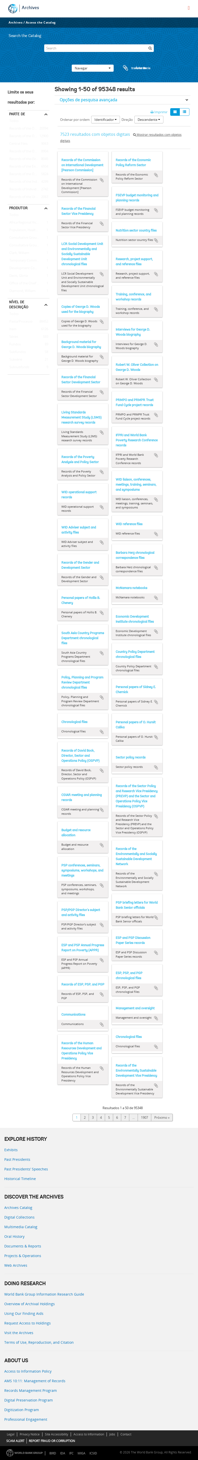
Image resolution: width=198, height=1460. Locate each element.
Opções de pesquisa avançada (88, 100)
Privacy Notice (30, 1434)
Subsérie (15, 360)
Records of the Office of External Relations (28, 129)
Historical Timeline (20, 1178)
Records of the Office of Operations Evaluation (28, 151)
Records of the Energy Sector (28, 167)
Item (12, 329)
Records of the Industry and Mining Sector (28, 182)
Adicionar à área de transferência (101, 180)
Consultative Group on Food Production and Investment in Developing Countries (28, 238)
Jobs (112, 1434)
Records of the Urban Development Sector (28, 197)
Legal (10, 1434)
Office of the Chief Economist (28, 283)
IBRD (52, 1453)
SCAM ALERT (15, 1441)
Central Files (18, 144)
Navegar (93, 68)
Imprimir (159, 112)
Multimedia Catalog (20, 1226)
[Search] (99, 48)
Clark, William (18, 253)
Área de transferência (131, 68)
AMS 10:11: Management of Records (34, 1380)
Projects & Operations (22, 1255)
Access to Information (88, 1434)
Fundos (14, 345)
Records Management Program (30, 1390)
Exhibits (11, 1149)
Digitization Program (21, 1409)
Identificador (105, 119)
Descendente (149, 119)
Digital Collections (19, 1217)
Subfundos (17, 352)
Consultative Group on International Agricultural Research (28, 245)
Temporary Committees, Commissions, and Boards (28, 261)
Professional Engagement (25, 1419)
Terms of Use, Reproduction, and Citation (39, 1342)
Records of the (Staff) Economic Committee (28, 159)
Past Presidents (17, 1159)
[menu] (189, 8)
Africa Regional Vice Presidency (28, 223)
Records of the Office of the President (28, 136)
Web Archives (15, 1265)
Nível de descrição (18, 304)
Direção (127, 119)
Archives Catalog (18, 1207)
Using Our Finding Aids (23, 1313)
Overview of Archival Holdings (29, 1303)
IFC (71, 1453)
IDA (62, 1453)
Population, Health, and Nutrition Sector (28, 230)
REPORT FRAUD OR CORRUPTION (52, 1441)
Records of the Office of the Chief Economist (28, 174)
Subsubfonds (18, 367)
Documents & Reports (22, 1246)
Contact (125, 1434)
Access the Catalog (41, 22)
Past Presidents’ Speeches (26, 1169)
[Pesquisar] (150, 48)
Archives (30, 8)
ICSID (93, 1453)
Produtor (18, 208)
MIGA (81, 1453)
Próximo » (161, 1117)
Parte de (17, 114)
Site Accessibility (56, 1434)
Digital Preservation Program (28, 1400)
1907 (144, 1117)
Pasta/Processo (20, 322)
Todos (14, 122)
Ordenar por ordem (75, 119)
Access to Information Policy (28, 1371)
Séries (13, 337)
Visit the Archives (18, 1332)
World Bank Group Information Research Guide (44, 1294)
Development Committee (27, 268)
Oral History (14, 1236)
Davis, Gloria (18, 276)
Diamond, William (22, 291)
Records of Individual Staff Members (28, 189)
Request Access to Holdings (27, 1323)
